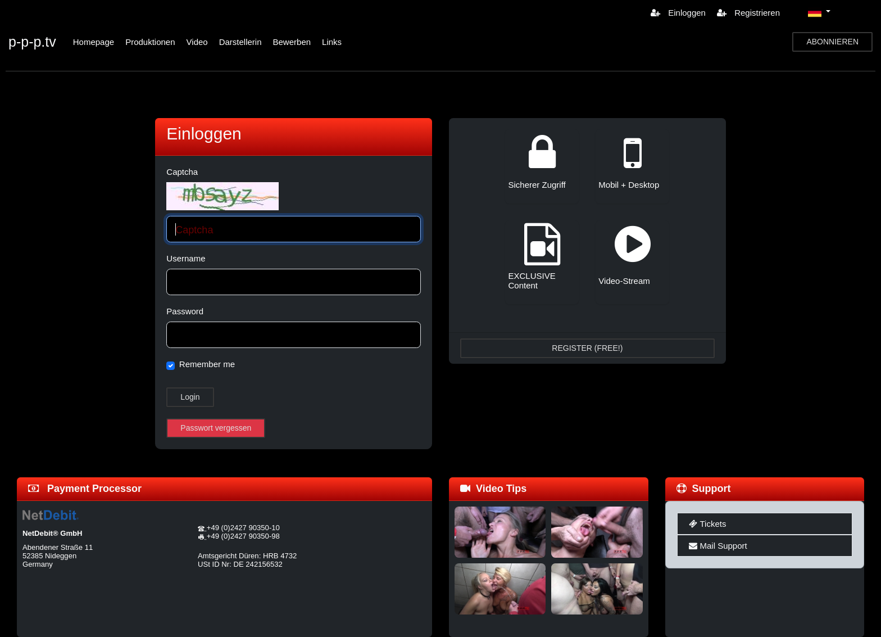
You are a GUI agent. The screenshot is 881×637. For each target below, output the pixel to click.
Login (189, 396)
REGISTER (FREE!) (587, 348)
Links (332, 42)
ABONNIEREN (832, 41)
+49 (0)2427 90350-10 (243, 527)
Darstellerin (240, 42)
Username (185, 258)
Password (184, 311)
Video (197, 42)
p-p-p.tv (32, 41)
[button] (819, 12)
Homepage (93, 42)
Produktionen (150, 42)
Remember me (207, 364)
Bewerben (292, 42)
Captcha (182, 172)
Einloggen (678, 12)
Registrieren (748, 12)
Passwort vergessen (215, 427)
